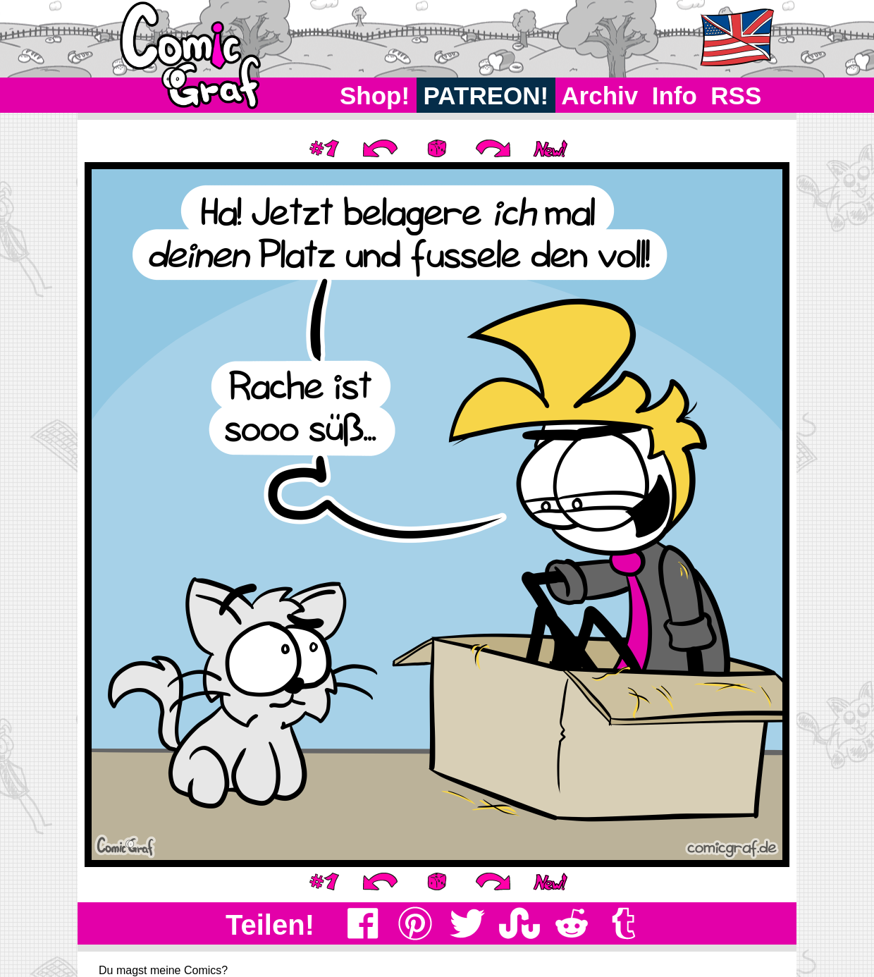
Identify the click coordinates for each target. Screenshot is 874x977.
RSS (736, 95)
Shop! (375, 95)
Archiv (600, 95)
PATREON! (486, 95)
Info (674, 95)
